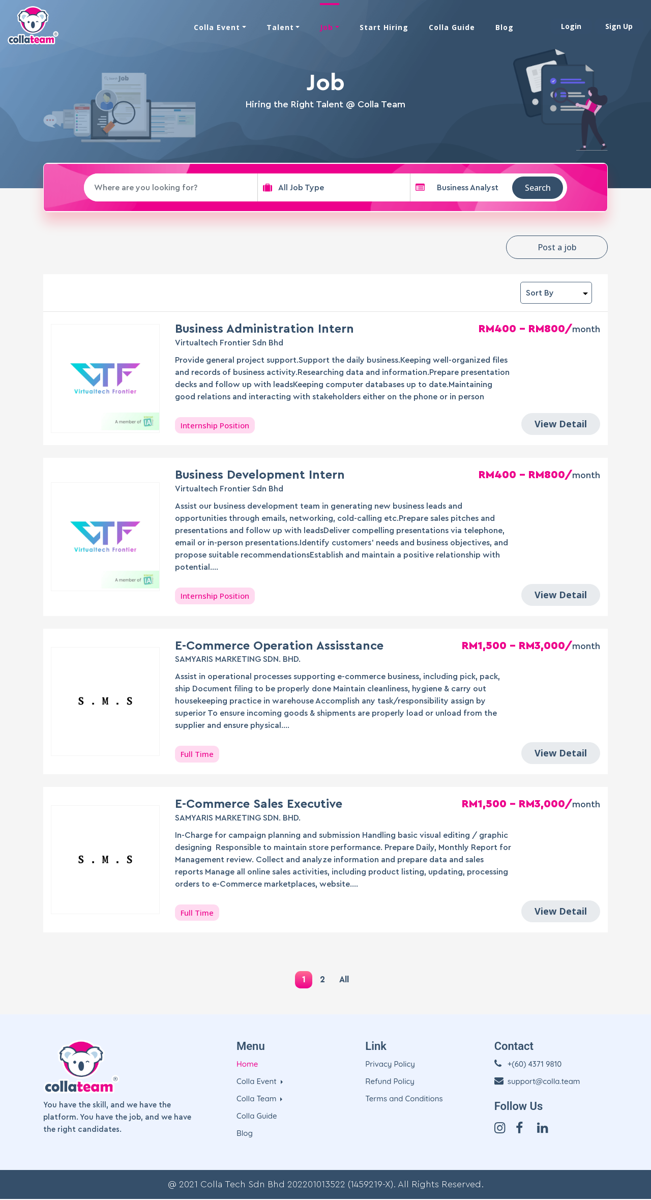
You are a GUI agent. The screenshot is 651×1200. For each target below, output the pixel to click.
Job (326, 27)
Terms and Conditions (403, 1099)
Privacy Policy (390, 1065)
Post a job (557, 247)
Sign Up (619, 26)
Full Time (197, 754)
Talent (280, 27)
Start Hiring (384, 27)
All (346, 979)
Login (571, 26)
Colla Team (257, 1099)
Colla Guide (452, 27)
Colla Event (217, 27)
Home (247, 1065)
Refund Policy (390, 1082)
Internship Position (215, 425)
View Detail (561, 424)
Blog (504, 27)
